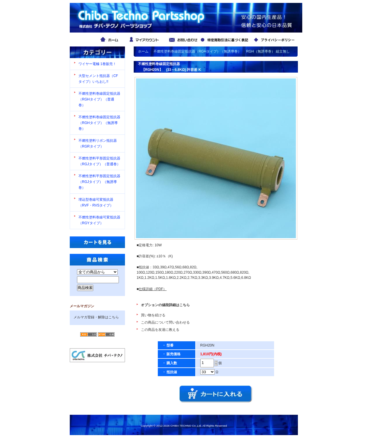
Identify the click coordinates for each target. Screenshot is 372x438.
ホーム (143, 51)
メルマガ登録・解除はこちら (96, 317)
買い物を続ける (153, 315)
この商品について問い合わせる (165, 322)
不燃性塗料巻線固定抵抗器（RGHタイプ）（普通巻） (99, 99)
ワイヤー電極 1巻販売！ (97, 64)
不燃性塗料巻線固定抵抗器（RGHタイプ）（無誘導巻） (99, 123)
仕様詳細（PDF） (153, 289)
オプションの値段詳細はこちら (165, 305)
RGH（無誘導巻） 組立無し (268, 51)
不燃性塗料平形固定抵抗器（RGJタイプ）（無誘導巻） (99, 182)
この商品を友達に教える (160, 330)
